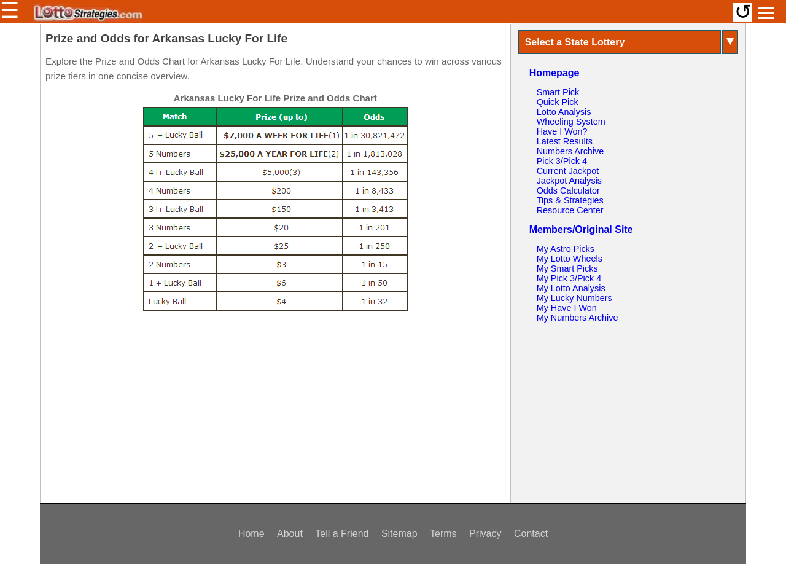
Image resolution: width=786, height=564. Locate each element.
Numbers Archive (570, 151)
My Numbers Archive (577, 318)
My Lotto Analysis (571, 288)
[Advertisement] (275, 405)
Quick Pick (557, 102)
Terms (443, 533)
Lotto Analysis (564, 112)
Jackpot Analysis (569, 181)
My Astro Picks (565, 249)
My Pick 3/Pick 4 (569, 278)
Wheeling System (571, 122)
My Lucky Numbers (574, 298)
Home (251, 533)
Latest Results (565, 141)
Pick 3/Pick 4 (562, 161)
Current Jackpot (568, 171)
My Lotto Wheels (569, 259)
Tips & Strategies (570, 200)
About (290, 533)
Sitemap (399, 533)
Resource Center (570, 210)
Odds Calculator (568, 190)
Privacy (485, 533)
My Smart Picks (567, 268)
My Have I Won (567, 308)
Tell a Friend (341, 533)
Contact (531, 533)
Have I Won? (562, 131)
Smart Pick (558, 92)
